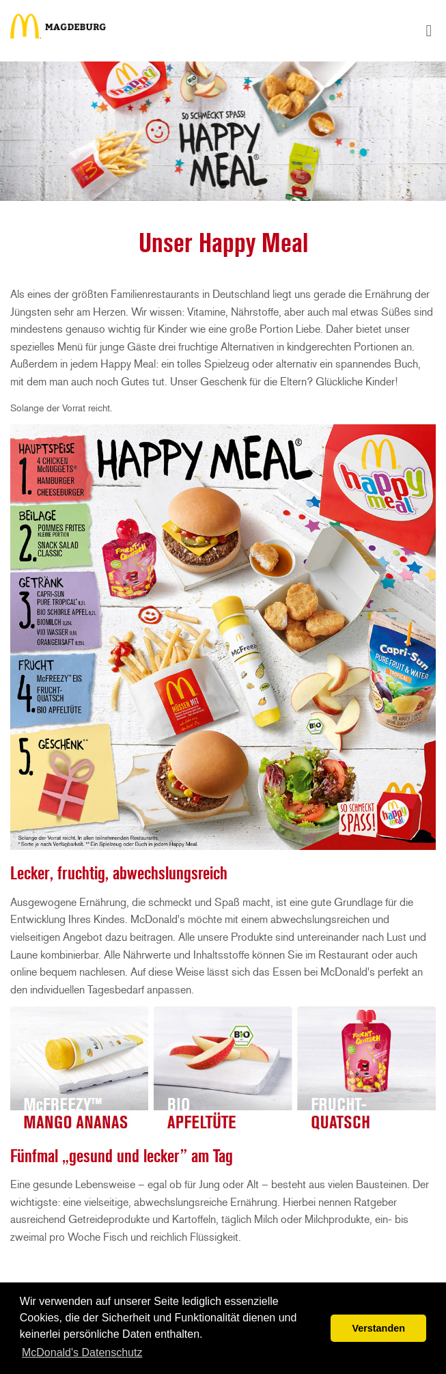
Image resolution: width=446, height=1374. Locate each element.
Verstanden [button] (378, 1328)
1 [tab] (223, 184)
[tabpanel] (223, 131)
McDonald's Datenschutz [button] (82, 1352)
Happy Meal (58, 31)
